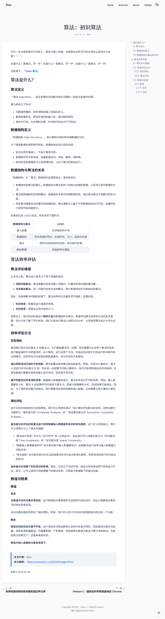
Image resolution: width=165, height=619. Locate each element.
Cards (91, 607)
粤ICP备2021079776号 (82, 611)
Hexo (83, 607)
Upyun (100, 607)
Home (110, 5)
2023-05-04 (79, 34)
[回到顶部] (158, 612)
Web (89, 34)
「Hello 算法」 (31, 71)
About (136, 5)
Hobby (148, 5)
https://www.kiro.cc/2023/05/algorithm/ (50, 561)
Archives (123, 5)
